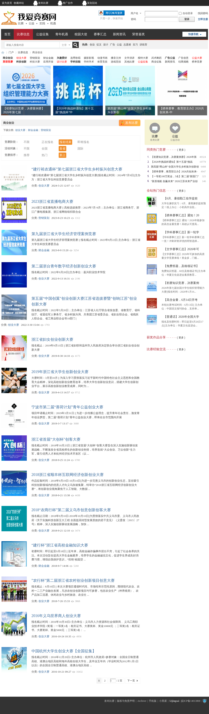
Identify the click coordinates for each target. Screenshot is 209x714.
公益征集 (42, 34)
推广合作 (68, 2)
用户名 (134, 13)
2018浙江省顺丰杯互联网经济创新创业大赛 (67, 475)
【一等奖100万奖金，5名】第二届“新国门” (175, 176)
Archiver (141, 700)
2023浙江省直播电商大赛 (52, 201)
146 (204, 181)
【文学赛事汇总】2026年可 (181, 249)
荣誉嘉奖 (138, 34)
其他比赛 (129, 61)
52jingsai (174, 700)
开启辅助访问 (181, 3)
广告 (112, 44)
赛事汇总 (100, 34)
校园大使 (81, 34)
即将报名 (83, 142)
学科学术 (89, 61)
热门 (45, 155)
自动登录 (186, 13)
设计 (105, 44)
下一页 (131, 680)
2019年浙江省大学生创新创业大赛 (59, 372)
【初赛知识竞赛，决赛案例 (181, 283)
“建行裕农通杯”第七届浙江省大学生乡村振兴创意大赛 (76, 169)
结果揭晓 (183, 61)
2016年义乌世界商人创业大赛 (56, 616)
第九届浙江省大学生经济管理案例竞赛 (63, 234)
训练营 (143, 44)
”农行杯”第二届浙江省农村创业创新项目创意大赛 (73, 580)
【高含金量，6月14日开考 (181, 299)
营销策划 (35, 57)
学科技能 (75, 61)
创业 (92, 44)
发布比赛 (43, 2)
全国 (45, 148)
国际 (80, 148)
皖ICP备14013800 (190, 700)
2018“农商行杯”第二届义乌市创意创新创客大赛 (71, 510)
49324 (203, 156)
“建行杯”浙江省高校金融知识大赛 (59, 545)
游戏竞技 (116, 61)
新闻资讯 (119, 34)
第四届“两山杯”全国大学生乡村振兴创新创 (175, 166)
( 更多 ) (181, 149)
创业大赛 (21, 57)
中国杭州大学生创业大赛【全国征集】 (63, 651)
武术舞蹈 (156, 57)
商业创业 (8, 57)
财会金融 (48, 57)
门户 (11, 52)
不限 (27, 142)
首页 (7, 34)
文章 (64, 45)
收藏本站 (19, 2)
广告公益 (170, 57)
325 (204, 176)
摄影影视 (89, 57)
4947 (203, 171)
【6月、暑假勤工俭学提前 (181, 198)
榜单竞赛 (197, 61)
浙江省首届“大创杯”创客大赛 (55, 439)
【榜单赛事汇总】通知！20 (181, 215)
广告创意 (183, 57)
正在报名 (47, 142)
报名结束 (65, 142)
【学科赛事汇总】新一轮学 (181, 232)
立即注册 (203, 19)
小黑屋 (163, 700)
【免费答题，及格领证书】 (181, 266)
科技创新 (21, 61)
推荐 (27, 155)
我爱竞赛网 (2, 52)
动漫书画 (102, 57)
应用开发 (48, 61)
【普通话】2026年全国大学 (181, 316)
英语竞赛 (8, 61)
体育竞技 (102, 61)
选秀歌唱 (75, 57)
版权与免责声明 (126, 700)
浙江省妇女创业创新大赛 (52, 339)
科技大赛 (35, 61)
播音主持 (116, 57)
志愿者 (127, 44)
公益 (119, 44)
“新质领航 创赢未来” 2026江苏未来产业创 (174, 181)
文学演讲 (129, 57)
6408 (203, 166)
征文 (99, 44)
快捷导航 (193, 34)
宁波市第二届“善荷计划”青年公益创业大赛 (67, 407)
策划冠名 (92, 2)
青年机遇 (61, 34)
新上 (62, 155)
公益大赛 (197, 57)
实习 (135, 44)
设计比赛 (62, 61)
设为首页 (7, 2)
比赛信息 (23, 34)
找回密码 (203, 13)
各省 (62, 148)
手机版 (152, 700)
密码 (133, 19)
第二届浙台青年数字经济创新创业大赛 (63, 266)
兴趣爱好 (62, 57)
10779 (203, 161)
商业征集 (156, 61)
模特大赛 (143, 57)
